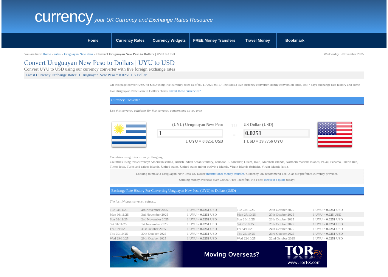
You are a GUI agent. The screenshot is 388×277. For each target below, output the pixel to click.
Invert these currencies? (185, 91)
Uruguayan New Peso (78, 54)
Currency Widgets (169, 40)
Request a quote (274, 179)
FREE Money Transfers (214, 40)
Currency (64, 16)
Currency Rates (130, 40)
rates (57, 54)
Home (93, 40)
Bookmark (295, 40)
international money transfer (225, 173)
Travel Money (258, 40)
